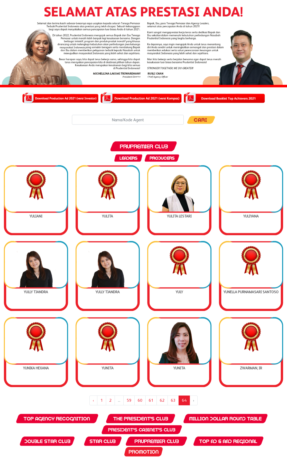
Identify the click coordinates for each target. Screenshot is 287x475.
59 (129, 400)
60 (140, 400)
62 (162, 400)
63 (173, 400)
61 (151, 400)
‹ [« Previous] (93, 400)
